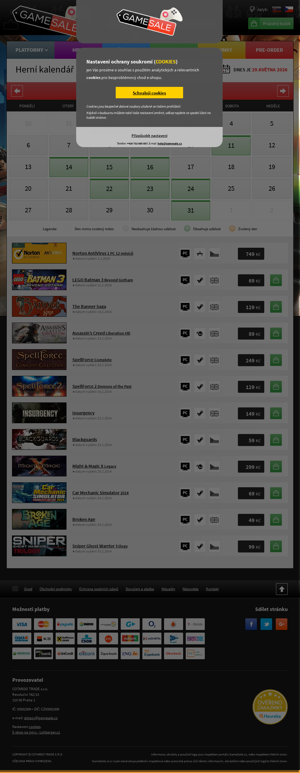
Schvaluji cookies (149, 93)
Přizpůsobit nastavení (149, 135)
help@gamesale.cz (170, 143)
